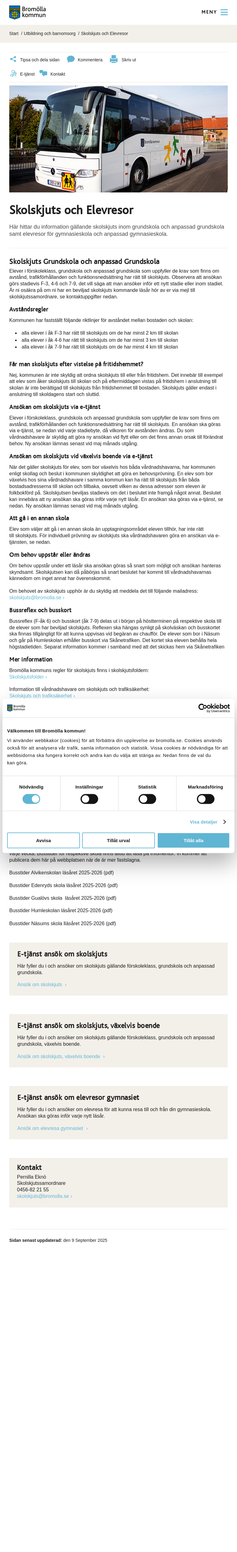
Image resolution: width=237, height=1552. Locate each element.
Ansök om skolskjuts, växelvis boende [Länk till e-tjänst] (59, 1056)
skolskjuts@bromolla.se (35, 597)
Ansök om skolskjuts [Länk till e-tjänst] (40, 984)
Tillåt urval (118, 840)
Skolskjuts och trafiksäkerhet (40, 695)
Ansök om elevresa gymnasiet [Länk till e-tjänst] (51, 1128)
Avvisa (43, 840)
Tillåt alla (193, 840)
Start (14, 33)
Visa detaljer (203, 821)
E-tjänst (22, 74)
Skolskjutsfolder (26, 676)
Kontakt (52, 74)
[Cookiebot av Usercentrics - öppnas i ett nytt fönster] (203, 708)
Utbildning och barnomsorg (49, 33)
